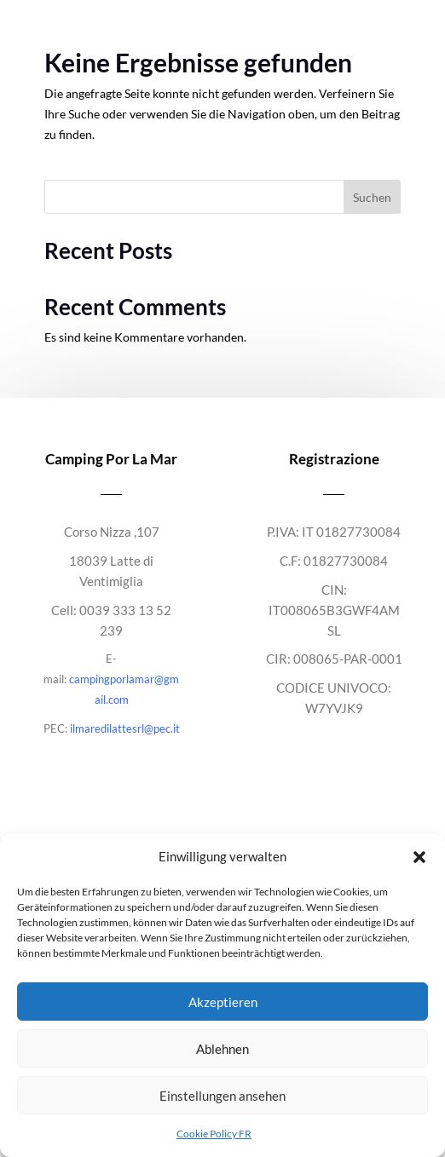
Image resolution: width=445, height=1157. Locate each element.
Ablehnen (222, 1048)
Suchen (372, 197)
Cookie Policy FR (213, 1133)
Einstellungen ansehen (222, 1095)
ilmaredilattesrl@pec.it (125, 728)
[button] (419, 857)
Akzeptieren (222, 1002)
